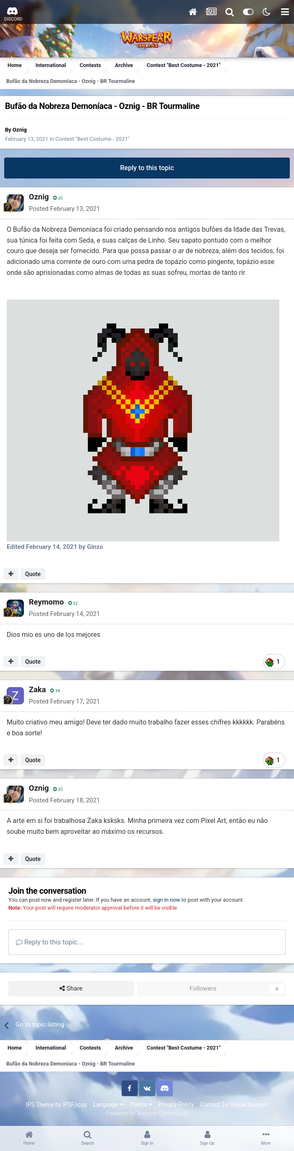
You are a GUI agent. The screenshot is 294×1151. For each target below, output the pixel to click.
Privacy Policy (176, 1104)
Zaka (37, 689)
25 (57, 198)
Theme (141, 1104)
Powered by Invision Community (147, 1113)
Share (70, 988)
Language (108, 1104)
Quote (33, 574)
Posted (64, 208)
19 (54, 690)
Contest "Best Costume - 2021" (92, 139)
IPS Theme (40, 1104)
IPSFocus (75, 1104)
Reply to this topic (147, 168)
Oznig (20, 130)
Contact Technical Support (234, 1104)
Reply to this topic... (49, 942)
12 (72, 603)
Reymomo (45, 601)
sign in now (166, 900)
